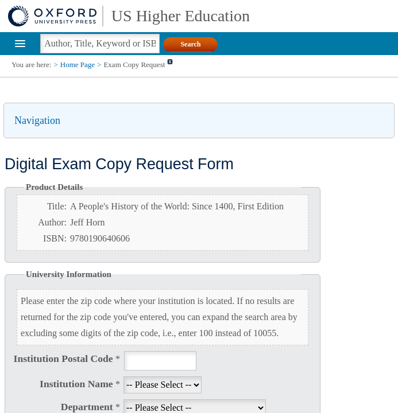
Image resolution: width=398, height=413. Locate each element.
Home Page (77, 64)
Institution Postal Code (67, 358)
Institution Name (80, 383)
